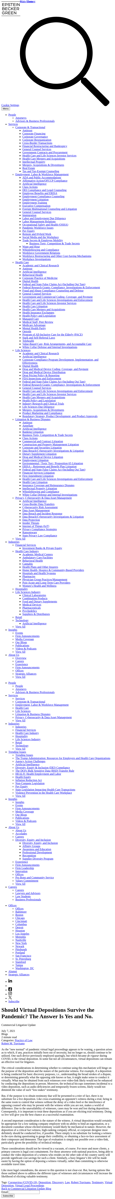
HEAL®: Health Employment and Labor (38, 773)
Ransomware (29, 532)
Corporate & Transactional (30, 127)
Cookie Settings (10, 105)
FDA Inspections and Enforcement (41, 378)
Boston (19, 914)
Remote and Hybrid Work (36, 234)
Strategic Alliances (25, 673)
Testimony (97, 1182)
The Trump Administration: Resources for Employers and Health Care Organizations (62, 758)
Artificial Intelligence (34, 183)
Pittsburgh (21, 949)
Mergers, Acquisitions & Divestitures (43, 164)
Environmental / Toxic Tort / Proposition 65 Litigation (52, 463)
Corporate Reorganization (36, 139)
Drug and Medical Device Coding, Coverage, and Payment (55, 369)
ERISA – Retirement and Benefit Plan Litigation (49, 466)
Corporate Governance (35, 136)
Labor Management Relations (39, 221)
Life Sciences (23, 350)
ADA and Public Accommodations (41, 177)
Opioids (26, 331)
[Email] (24, 1192)
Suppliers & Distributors (36, 614)
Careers (19, 661)
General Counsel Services (36, 149)
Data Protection (31, 519)
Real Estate (28, 168)
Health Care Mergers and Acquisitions (43, 158)
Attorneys (20, 117)
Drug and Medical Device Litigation (42, 457)
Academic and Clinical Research (40, 265)
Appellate (27, 425)
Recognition (29, 855)
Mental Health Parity (34, 328)
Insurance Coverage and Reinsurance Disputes (48, 485)
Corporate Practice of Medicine (40, 278)
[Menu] (5, 108)
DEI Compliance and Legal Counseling (44, 190)
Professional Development (37, 852)
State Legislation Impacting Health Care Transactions (45, 789)
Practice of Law (24, 1040)
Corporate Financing (33, 133)
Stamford (20, 961)
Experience (21, 664)
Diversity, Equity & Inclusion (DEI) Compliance (42, 767)
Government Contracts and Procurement (44, 152)
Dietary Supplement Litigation (39, 453)
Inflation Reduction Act (28, 780)
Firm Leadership (24, 868)
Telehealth (28, 340)
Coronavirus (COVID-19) (22, 1182)
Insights (12, 629)
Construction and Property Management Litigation (50, 444)
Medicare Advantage (34, 325)
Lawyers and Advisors (27, 893)
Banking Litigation (33, 431)
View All (20, 538)
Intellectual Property (33, 161)
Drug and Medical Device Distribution (44, 372)
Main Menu (26, 1)
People (12, 114)
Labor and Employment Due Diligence (44, 218)
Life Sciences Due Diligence (38, 406)
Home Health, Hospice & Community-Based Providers (53, 570)
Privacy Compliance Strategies (39, 529)
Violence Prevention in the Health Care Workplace (43, 792)
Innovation (21, 871)
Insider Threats (30, 523)
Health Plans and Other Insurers (40, 566)
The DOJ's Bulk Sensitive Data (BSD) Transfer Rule (44, 770)
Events (19, 632)
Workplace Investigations (36, 259)
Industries (13, 541)
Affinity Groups (31, 846)
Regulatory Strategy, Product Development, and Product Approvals (60, 416)
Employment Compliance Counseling (43, 196)
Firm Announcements (27, 636)
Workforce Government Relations (41, 252)
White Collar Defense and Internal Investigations (49, 347)
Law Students (23, 896)
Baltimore (21, 911)
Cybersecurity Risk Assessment (40, 507)
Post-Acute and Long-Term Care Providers (46, 582)
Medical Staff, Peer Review (37, 322)
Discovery (57, 1182)
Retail (18, 617)
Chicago (20, 918)
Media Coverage (24, 639)
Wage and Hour (31, 246)
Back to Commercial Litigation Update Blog (26, 1188)
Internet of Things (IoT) (35, 526)
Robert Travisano (81, 1182)
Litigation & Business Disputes (32, 419)
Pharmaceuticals (31, 607)
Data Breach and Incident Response (42, 513)
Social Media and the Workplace (40, 237)
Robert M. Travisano (13, 1043)
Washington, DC (24, 968)
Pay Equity (28, 230)
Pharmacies (28, 576)
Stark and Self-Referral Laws (38, 337)
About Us (13, 654)
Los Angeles (22, 933)
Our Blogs (21, 642)
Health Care (22, 262)
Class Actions (30, 186)
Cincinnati (21, 921)
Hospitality (21, 588)
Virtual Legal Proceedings (29, 1185)
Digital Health (30, 281)
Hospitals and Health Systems (39, 573)
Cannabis (27, 563)
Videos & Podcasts (26, 648)
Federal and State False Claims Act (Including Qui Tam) (53, 284)
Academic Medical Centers (37, 554)
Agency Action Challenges (30, 761)
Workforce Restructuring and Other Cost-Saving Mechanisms (56, 256)
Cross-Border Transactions (37, 143)
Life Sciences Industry (28, 592)
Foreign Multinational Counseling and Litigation (49, 208)
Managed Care (30, 318)
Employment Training (34, 202)
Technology (21, 620)
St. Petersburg (23, 958)
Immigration (29, 215)
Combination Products (35, 598)
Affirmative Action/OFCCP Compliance (44, 180)
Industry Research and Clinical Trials (43, 403)
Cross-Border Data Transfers (38, 504)
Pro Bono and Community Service (34, 877)
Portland (20, 952)
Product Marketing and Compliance (42, 413)
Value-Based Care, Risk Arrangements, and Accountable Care (56, 343)
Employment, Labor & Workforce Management (42, 174)
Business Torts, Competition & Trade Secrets (54, 243)
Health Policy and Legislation (39, 315)
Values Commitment (26, 880)
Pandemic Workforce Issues (37, 227)
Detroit (19, 927)
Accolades (21, 833)
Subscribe (13, 1001)
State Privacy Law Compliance (39, 535)
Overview (20, 658)
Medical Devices (31, 604)
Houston (20, 930)
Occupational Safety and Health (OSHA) (45, 224)
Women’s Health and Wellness (39, 585)
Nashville (20, 940)
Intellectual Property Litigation (39, 488)
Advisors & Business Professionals (35, 121)
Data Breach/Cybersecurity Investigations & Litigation (53, 450)
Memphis (20, 936)
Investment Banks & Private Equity (42, 548)
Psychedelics (29, 610)
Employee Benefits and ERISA (39, 193)
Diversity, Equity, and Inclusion (33, 839)
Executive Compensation (36, 205)
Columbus (21, 924)
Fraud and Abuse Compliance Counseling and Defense (53, 290)
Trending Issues (17, 751)
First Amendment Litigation (38, 475)
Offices (19, 670)
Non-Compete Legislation (30, 783)
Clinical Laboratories (34, 595)
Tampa (19, 965)
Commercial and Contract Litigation (42, 441)
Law (67, 1182)
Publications (22, 645)
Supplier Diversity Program (37, 858)
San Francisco (23, 955)
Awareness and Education (36, 849)
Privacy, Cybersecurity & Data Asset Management (43, 497)
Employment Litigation (35, 199)
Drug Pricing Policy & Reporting (40, 375)
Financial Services (25, 544)
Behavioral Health (32, 274)
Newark (19, 946)
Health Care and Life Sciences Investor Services (49, 155)
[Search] (64, 105)
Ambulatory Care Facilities (37, 557)
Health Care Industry (27, 551)
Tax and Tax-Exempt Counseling (40, 171)
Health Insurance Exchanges (38, 312)
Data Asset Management (36, 510)
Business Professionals (28, 899)
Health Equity (23, 777)
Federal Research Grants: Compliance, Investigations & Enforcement (61, 287)
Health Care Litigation (35, 306)
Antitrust (27, 130)
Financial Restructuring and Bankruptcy (44, 146)
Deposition (44, 1182)
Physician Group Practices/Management (44, 579)
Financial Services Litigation (38, 472)
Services (13, 124)
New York (21, 943)
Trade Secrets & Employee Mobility (42, 240)
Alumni (12, 971)
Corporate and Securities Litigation (42, 447)
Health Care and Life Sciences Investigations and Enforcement (57, 300)
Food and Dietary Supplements (39, 601)
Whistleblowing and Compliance (40, 249)
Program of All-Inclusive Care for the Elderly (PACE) (52, 334)
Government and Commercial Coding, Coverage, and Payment (57, 296)
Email (5, 1191)
